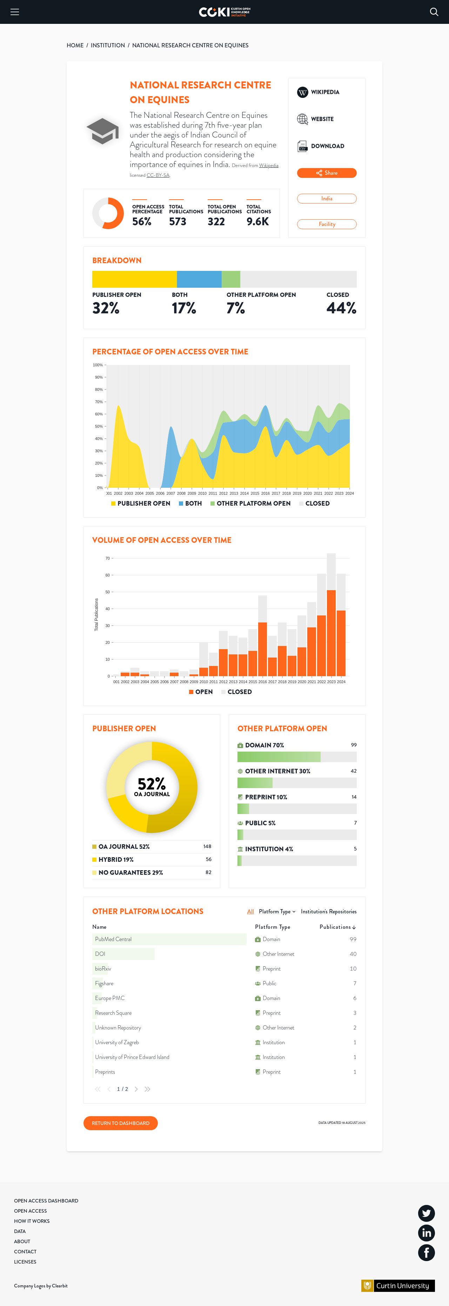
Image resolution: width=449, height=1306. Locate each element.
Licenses (25, 1261)
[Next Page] (136, 1089)
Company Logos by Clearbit (41, 1285)
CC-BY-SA (158, 175)
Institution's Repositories (329, 911)
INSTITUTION (108, 45)
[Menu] (15, 12)
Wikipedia (269, 165)
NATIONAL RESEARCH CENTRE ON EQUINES (190, 45)
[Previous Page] (109, 1089)
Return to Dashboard (120, 1123)
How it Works (32, 1221)
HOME (75, 45)
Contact (25, 1251)
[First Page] (97, 1089)
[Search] (434, 12)
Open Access (30, 1210)
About (22, 1241)
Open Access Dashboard (46, 1200)
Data (20, 1231)
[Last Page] (147, 1089)
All (250, 911)
